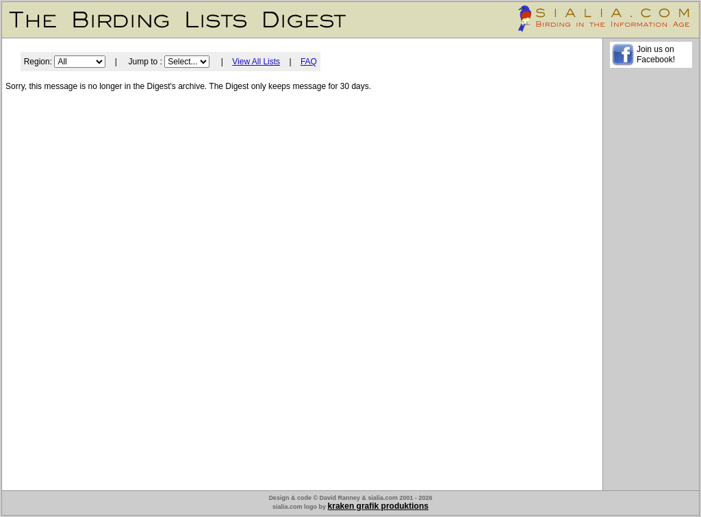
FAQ (309, 61)
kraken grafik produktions (378, 506)
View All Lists (256, 61)
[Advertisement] (651, 281)
